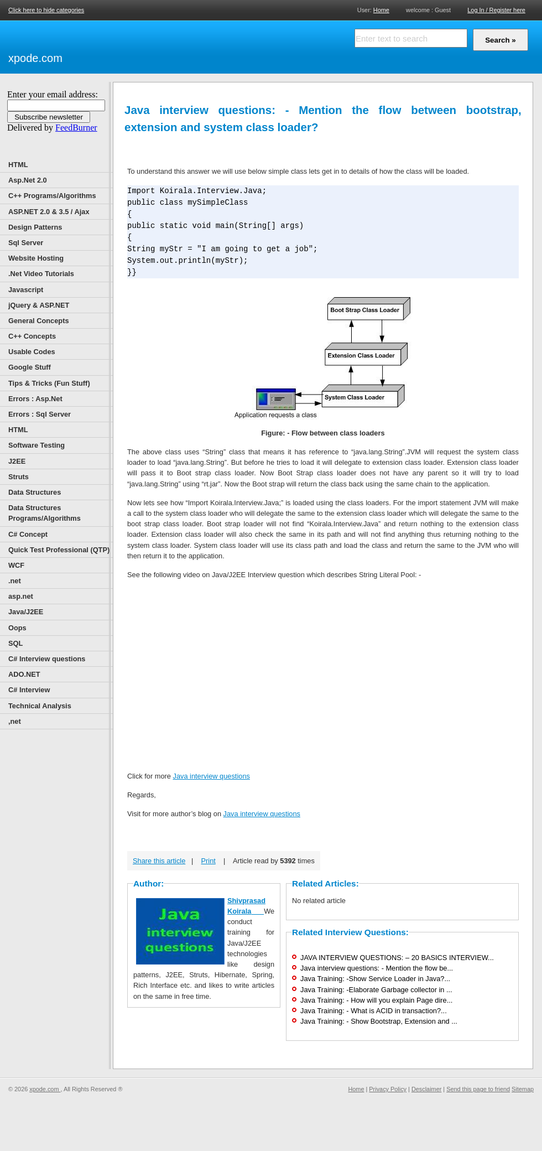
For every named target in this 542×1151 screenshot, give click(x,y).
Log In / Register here (496, 10)
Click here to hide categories (46, 10)
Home (381, 10)
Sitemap (523, 1089)
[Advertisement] (193, 45)
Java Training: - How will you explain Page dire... (376, 1000)
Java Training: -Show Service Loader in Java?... (375, 978)
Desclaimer (426, 1089)
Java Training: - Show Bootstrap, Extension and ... (378, 1021)
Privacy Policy (387, 1089)
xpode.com (35, 58)
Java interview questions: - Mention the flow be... (376, 968)
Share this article (159, 861)
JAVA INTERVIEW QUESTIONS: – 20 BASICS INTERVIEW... (397, 957)
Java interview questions (211, 776)
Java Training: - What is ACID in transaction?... (373, 1011)
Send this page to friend (478, 1089)
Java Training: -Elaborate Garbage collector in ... (376, 990)
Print (208, 861)
